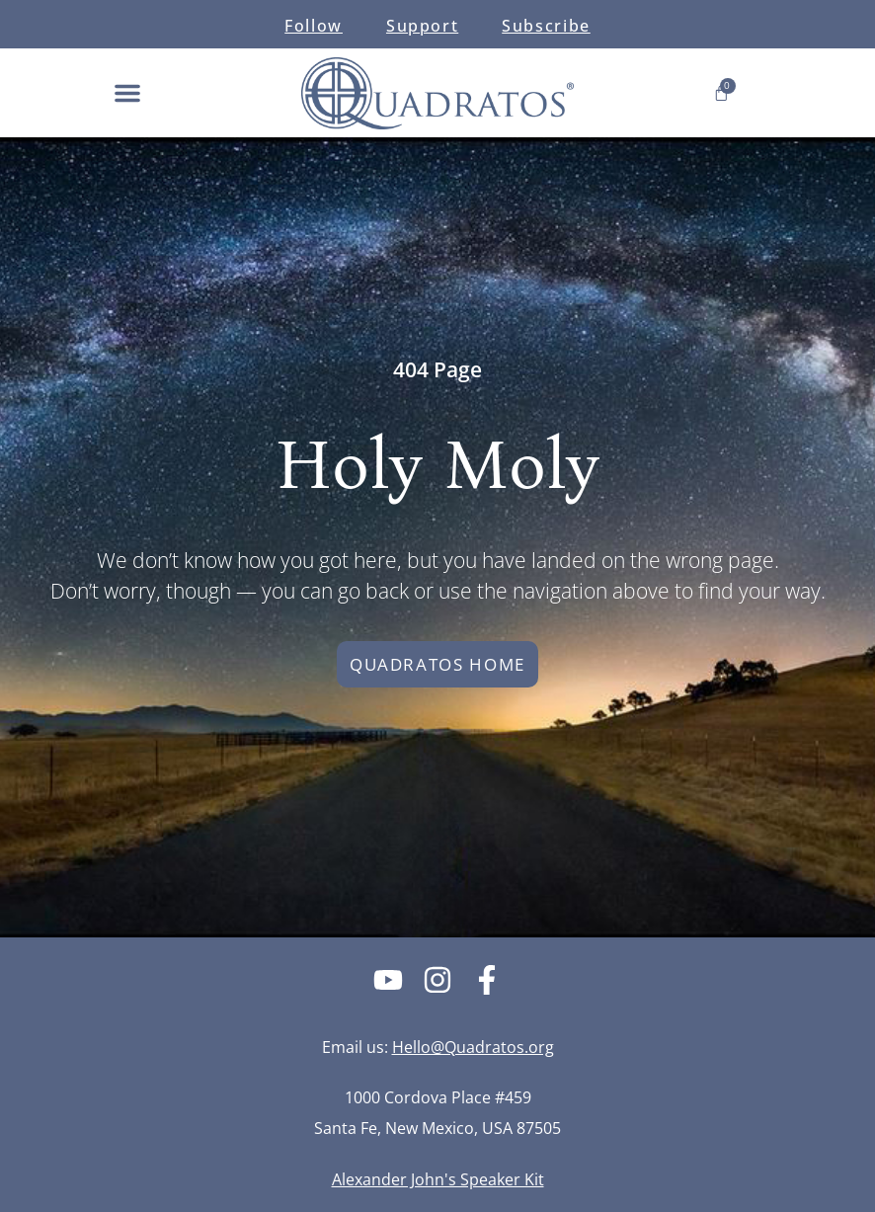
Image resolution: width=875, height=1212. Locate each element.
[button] (127, 93)
